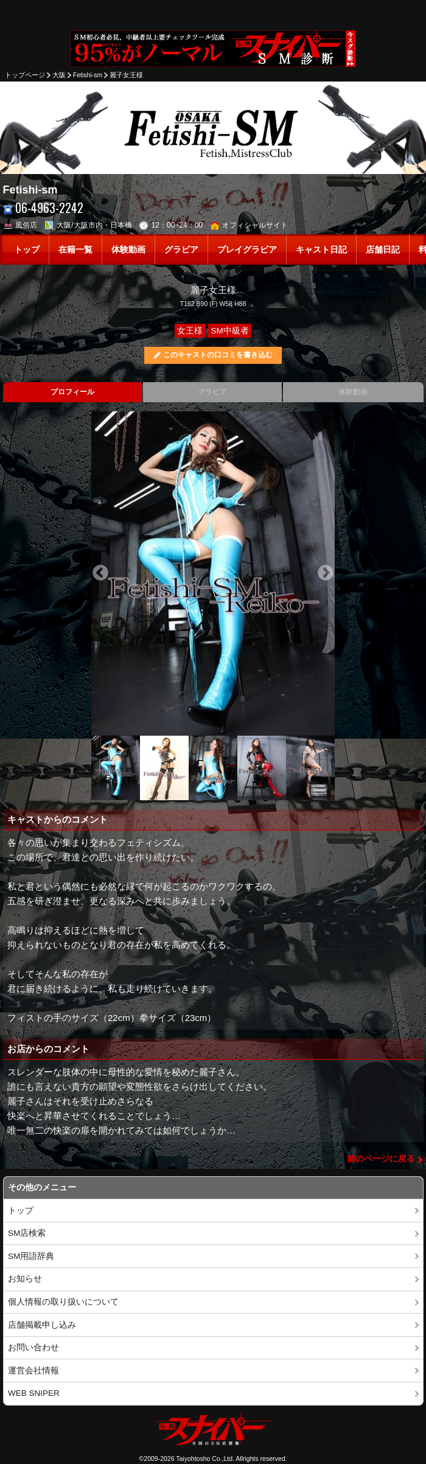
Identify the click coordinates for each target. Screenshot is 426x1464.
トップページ (25, 74)
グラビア (181, 249)
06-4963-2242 (43, 208)
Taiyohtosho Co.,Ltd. (205, 1458)
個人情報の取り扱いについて (63, 1301)
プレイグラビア (247, 249)
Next (325, 573)
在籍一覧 (75, 249)
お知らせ (25, 1278)
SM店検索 (27, 1233)
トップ (27, 249)
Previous (100, 573)
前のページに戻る (381, 1158)
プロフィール (72, 392)
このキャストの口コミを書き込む (218, 354)
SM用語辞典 (31, 1256)
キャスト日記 (321, 249)
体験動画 (128, 249)
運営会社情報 (33, 1370)
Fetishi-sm (87, 74)
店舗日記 (383, 249)
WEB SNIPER (34, 1393)
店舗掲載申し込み (42, 1325)
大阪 (59, 74)
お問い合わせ (33, 1347)
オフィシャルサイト (249, 225)
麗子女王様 (126, 74)
